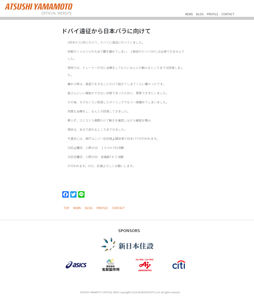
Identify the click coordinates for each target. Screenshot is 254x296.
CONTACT (228, 14)
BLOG (200, 14)
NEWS (189, 14)
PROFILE (212, 14)
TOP (66, 208)
